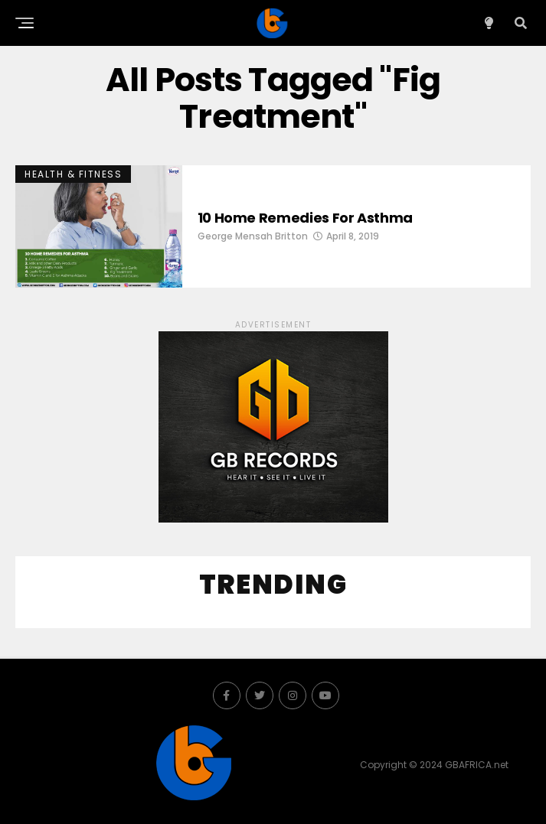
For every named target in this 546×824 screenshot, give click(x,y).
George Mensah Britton (253, 236)
